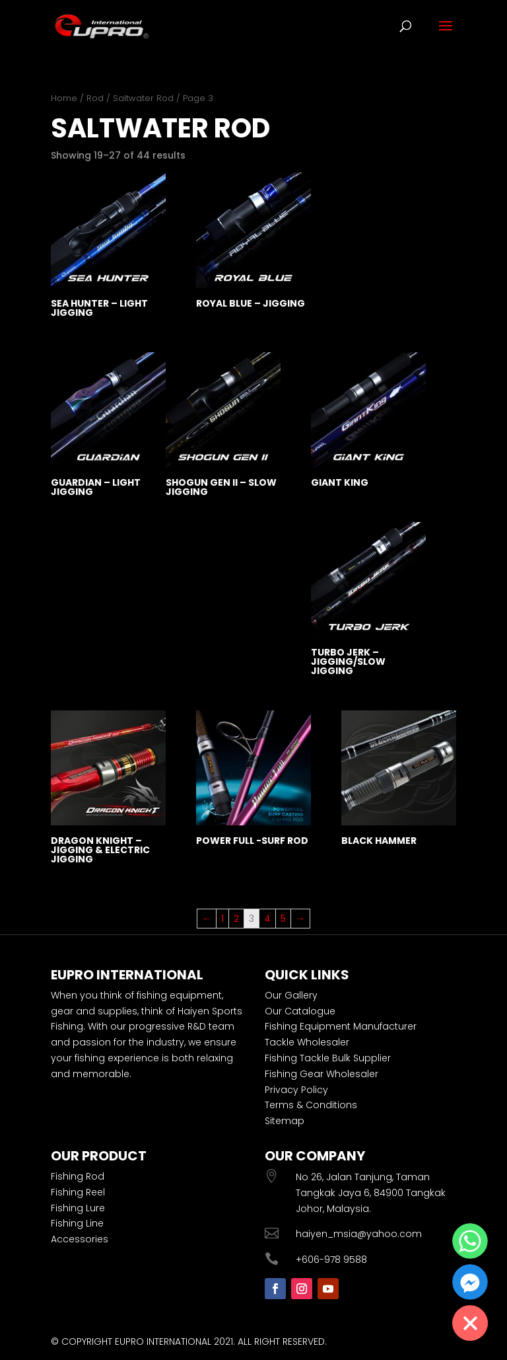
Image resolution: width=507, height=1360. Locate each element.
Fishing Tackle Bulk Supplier (328, 1058)
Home (64, 98)
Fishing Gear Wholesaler (321, 1073)
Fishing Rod (77, 1176)
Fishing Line (77, 1223)
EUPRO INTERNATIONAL (163, 1341)
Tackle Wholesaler (307, 1042)
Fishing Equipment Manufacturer (341, 1026)
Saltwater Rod (143, 98)
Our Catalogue (300, 1011)
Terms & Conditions (311, 1105)
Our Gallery (291, 995)
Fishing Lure (78, 1208)
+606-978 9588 (331, 1259)
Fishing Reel (78, 1192)
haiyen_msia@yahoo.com (359, 1233)
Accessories (79, 1239)
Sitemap (284, 1120)
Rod (95, 98)
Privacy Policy (296, 1089)
